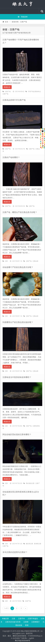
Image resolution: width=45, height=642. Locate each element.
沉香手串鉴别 (33, 619)
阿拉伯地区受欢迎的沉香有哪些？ (17, 434)
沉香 (6, 261)
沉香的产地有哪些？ (11, 157)
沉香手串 (21, 619)
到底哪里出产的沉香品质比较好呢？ (18, 322)
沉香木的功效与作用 (12, 622)
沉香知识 (22, 4)
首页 (5, 22)
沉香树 (25, 622)
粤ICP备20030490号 (22, 641)
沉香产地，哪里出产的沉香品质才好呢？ (20, 212)
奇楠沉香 (5, 619)
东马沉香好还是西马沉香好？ (15, 552)
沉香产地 (8, 91)
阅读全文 (7, 87)
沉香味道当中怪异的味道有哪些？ (17, 377)
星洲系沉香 (37, 544)
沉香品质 (35, 261)
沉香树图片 (35, 622)
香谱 (26, 625)
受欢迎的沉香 (30, 483)
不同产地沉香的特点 (34, 91)
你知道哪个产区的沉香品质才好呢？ (18, 267)
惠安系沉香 (29, 544)
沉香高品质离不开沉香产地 (14, 100)
